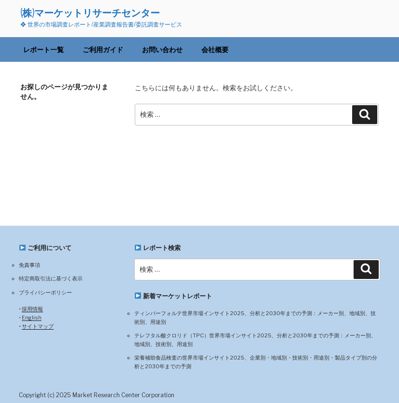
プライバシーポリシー (45, 292)
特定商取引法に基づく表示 (51, 278)
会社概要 (214, 49)
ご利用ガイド (103, 49)
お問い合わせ (162, 49)
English (32, 317)
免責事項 (29, 265)
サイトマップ (38, 326)
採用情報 (32, 309)
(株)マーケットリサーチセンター (90, 13)
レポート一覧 (43, 49)
